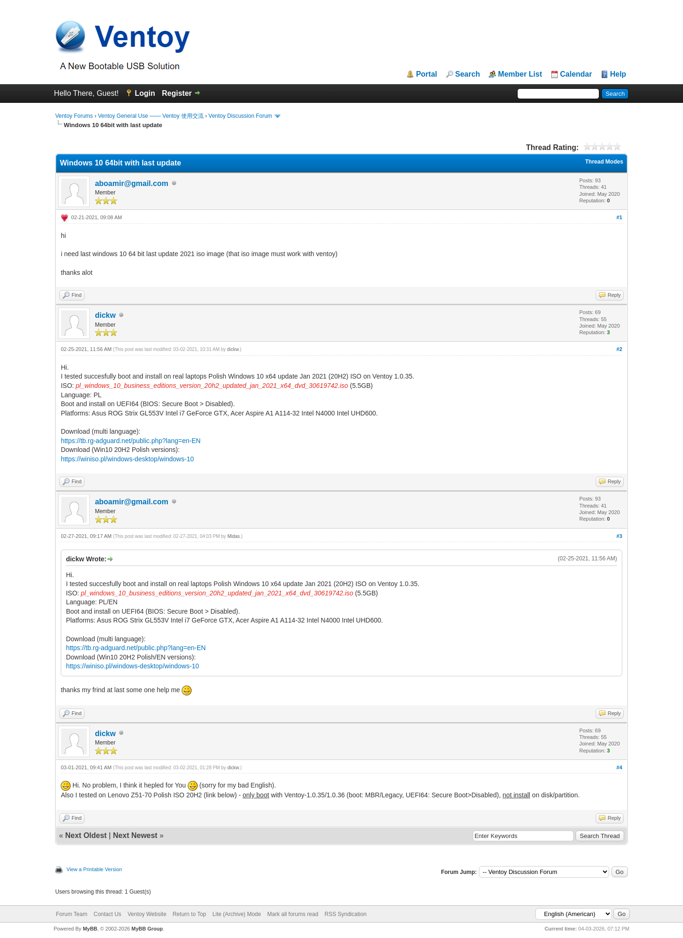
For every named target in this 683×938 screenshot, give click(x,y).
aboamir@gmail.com (131, 183)
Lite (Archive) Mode (237, 914)
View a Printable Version (94, 869)
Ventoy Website (147, 914)
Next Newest (135, 835)
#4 (619, 767)
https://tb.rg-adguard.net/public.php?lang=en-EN (130, 440)
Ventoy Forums (74, 116)
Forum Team (71, 914)
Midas (234, 536)
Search (467, 74)
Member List (520, 74)
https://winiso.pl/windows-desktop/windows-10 (127, 459)
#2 (619, 349)
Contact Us (107, 914)
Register (177, 93)
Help (618, 74)
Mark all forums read (292, 914)
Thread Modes (604, 161)
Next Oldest (86, 835)
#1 (619, 217)
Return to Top (189, 914)
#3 (619, 536)
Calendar (576, 74)
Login (145, 93)
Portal (426, 74)
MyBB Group (147, 928)
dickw (105, 315)
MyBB (90, 928)
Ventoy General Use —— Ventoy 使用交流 (151, 116)
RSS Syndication (346, 914)
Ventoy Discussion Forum (240, 116)
